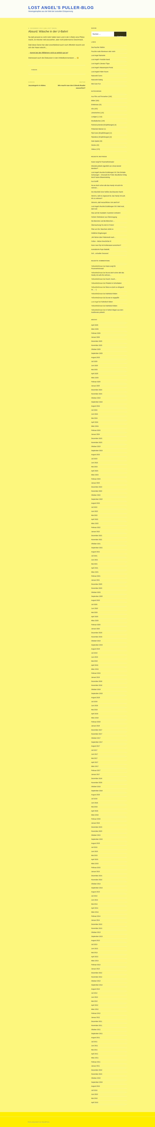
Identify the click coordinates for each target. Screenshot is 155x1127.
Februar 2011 (95, 1062)
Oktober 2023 (96, 446)
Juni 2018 (94, 705)
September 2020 (97, 596)
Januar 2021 (95, 580)
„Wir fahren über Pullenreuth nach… (103, 237)
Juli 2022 (94, 507)
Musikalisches (96, 121)
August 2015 (95, 843)
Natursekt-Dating (97, 80)
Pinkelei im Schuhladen (114, 283)
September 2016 (97, 791)
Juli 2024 (94, 410)
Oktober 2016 (96, 786)
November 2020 (96, 588)
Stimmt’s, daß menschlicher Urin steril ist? (105, 202)
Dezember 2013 (96, 924)
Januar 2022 (95, 531)
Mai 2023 (94, 467)
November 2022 (96, 491)
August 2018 (95, 697)
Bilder (93, 100)
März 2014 (94, 912)
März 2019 (94, 669)
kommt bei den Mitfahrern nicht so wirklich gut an (49, 53)
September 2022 (97, 499)
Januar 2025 (95, 386)
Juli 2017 (94, 750)
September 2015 (97, 839)
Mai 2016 (94, 807)
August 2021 (95, 552)
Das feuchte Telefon (98, 47)
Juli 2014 (94, 896)
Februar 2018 (95, 722)
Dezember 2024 (96, 390)
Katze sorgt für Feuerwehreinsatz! (102, 162)
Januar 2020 (95, 629)
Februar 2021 (95, 576)
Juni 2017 (94, 754)
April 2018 (94, 714)
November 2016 (96, 782)
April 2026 (94, 325)
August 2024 (95, 406)
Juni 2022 (94, 511)
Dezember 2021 (96, 535)
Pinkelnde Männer (97, 129)
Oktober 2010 (96, 1078)
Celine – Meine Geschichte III (101, 241)
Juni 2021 (94, 560)
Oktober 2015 (96, 835)
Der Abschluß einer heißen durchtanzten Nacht (107, 192)
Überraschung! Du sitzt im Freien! (102, 225)
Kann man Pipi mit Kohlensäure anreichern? (106, 245)
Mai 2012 (94, 1001)
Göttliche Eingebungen (99, 233)
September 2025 (97, 353)
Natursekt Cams (96, 76)
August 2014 (95, 892)
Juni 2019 (94, 657)
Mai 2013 (94, 952)
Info (92, 109)
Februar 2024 (95, 430)
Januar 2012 (95, 1017)
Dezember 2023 (96, 438)
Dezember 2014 (96, 876)
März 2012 (94, 1009)
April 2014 (94, 908)
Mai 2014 (94, 904)
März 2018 (94, 718)
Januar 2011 (95, 1066)
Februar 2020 (95, 625)
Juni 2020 (94, 608)
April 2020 (94, 616)
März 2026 (94, 329)
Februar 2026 (95, 333)
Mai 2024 (94, 418)
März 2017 (94, 766)
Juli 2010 (94, 1090)
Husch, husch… (111, 279)
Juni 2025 (94, 365)
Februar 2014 (95, 916)
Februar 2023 (95, 479)
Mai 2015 (94, 855)
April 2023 (94, 471)
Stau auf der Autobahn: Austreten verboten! (106, 213)
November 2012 (96, 977)
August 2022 (95, 503)
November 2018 (96, 685)
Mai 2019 (94, 661)
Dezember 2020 (96, 584)
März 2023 (94, 475)
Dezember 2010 (96, 1070)
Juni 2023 (94, 463)
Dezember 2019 (96, 633)
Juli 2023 (94, 459)
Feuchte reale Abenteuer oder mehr (103, 51)
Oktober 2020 (96, 592)
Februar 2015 (95, 867)
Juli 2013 (94, 944)
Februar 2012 (95, 1013)
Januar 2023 (95, 483)
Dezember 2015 (96, 827)
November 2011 (96, 1025)
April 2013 (94, 957)
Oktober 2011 (96, 1029)
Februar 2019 (95, 673)
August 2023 (95, 454)
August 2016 (95, 795)
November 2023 (96, 442)
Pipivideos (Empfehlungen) (100, 137)
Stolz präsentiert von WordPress (39, 1122)
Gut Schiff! (94, 181)
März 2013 (94, 961)
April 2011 (94, 1054)
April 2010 (94, 1102)
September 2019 (97, 645)
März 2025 (94, 378)
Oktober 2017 (96, 738)
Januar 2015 (95, 871)
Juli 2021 (94, 556)
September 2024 (97, 402)
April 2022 (94, 519)
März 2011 (94, 1058)
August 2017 (95, 746)
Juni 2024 (94, 414)
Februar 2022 (95, 527)
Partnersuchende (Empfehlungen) (102, 125)
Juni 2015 (94, 851)
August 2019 (95, 649)
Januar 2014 (95, 920)
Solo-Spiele (95, 141)
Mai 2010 (94, 1098)
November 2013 (96, 928)
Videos (34, 69)
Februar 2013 (95, 965)
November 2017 (96, 734)
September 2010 (97, 1082)
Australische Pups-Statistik (100, 249)
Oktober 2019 (96, 641)
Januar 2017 (95, 774)
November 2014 (96, 880)
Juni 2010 (94, 1094)
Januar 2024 (95, 434)
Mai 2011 (94, 1050)
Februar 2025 (95, 382)
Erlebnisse (94, 104)
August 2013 (95, 940)
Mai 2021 (94, 564)
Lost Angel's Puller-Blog (61, 7)
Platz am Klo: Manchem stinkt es (102, 229)
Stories (93, 145)
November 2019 (96, 637)
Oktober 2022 (96, 495)
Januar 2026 (95, 337)
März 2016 (94, 815)
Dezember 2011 (96, 1021)
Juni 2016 (94, 803)
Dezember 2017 (96, 730)
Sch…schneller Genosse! (99, 253)
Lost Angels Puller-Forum (99, 72)
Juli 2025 (94, 361)
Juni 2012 (94, 997)
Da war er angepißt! (112, 298)
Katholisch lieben (111, 294)
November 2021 (96, 539)
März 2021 (94, 572)
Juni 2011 (94, 1046)
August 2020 (95, 600)
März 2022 (94, 523)
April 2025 (94, 373)
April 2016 (94, 811)
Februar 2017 (95, 770)
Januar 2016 (95, 823)
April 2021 (94, 568)
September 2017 (97, 742)
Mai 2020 (94, 612)
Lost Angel (52, 28)
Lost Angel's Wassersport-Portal (102, 67)
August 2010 (95, 1086)
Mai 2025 (94, 369)
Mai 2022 (94, 515)
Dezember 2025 (96, 341)
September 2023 (97, 450)
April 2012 (94, 1005)
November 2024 (96, 394)
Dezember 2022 (96, 487)
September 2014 (97, 888)
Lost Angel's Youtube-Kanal (100, 59)
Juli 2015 (94, 847)
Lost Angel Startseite (98, 55)
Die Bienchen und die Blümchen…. (103, 221)
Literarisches (95, 113)
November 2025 (96, 345)
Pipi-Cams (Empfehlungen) (100, 133)
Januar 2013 (95, 969)
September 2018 (97, 693)
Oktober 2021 (96, 544)
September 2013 (97, 936)
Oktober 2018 (96, 689)
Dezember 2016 (96, 778)
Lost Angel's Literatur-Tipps (100, 63)
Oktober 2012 (96, 981)
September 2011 (97, 1033)
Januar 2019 (95, 677)
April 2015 (94, 859)
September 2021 (97, 548)
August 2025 (95, 357)
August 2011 (95, 1037)
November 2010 (96, 1074)
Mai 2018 (94, 710)
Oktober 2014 (96, 884)
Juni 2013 (94, 948)
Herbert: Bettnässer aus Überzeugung (104, 217)
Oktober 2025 (96, 349)
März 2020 (94, 620)
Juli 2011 (94, 1042)
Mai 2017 (94, 758)
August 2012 (95, 989)
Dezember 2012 (96, 973)
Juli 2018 (94, 701)
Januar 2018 (95, 726)
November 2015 (96, 831)
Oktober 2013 (96, 932)
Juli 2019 (94, 653)
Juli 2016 (94, 799)
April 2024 (94, 422)
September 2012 (97, 985)
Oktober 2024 (96, 398)
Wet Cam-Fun (96, 84)
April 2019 (94, 665)
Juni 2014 (94, 900)
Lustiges (94, 117)
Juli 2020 (94, 604)
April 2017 (94, 762)
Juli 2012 (94, 993)
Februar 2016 (95, 819)
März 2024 (94, 426)
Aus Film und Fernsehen (99, 96)
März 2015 (94, 863)
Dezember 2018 (96, 681)
